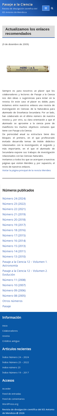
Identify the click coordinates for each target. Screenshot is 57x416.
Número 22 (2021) (14, 209)
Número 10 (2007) (14, 285)
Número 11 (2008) (14, 280)
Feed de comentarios (13, 398)
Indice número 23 (11, 367)
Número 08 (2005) (14, 295)
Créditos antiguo (11, 340)
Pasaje (6, 306)
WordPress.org (10, 403)
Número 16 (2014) (14, 240)
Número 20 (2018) (14, 219)
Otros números (12, 301)
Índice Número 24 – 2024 (15, 357)
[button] (52, 8)
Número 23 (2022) (14, 204)
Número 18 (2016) (14, 230)
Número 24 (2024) (14, 198)
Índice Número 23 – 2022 (15, 362)
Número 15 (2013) (14, 246)
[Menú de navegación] (45, 8)
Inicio (5, 325)
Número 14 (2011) (14, 251)
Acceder (6, 388)
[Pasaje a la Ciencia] (20, 8)
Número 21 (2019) (14, 214)
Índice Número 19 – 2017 (15, 372)
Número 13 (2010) (14, 256)
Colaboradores (10, 330)
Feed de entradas (11, 393)
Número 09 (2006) (14, 290)
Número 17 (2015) (14, 235)
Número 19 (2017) (14, 225)
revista (6, 335)
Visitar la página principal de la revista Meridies (26, 170)
